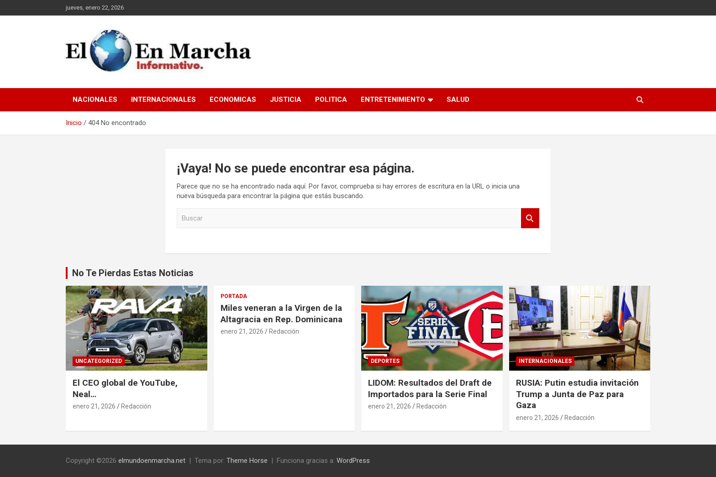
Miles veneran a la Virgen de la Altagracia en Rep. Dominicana (281, 314)
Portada (234, 296)
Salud (458, 99)
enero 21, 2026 (94, 406)
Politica (331, 99)
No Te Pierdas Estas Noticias (133, 272)
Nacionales (95, 99)
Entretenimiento (393, 99)
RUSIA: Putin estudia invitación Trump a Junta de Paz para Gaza (577, 393)
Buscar (530, 218)
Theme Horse (247, 460)
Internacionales (163, 99)
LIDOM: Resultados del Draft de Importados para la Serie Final (430, 388)
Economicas (233, 99)
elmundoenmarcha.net (151, 460)
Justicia (285, 99)
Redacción (136, 406)
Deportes (385, 361)
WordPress (353, 460)
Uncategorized (98, 361)
